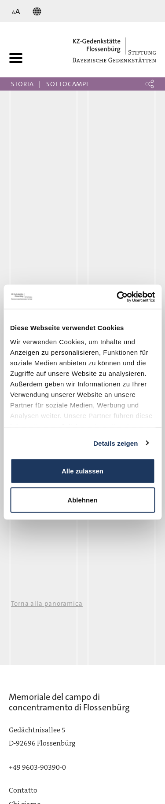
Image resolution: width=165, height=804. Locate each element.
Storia (22, 84)
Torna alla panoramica (47, 603)
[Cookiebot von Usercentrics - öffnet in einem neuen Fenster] (117, 296)
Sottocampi (67, 84)
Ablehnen (82, 499)
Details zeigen (115, 443)
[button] (149, 84)
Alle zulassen (82, 471)
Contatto (23, 790)
